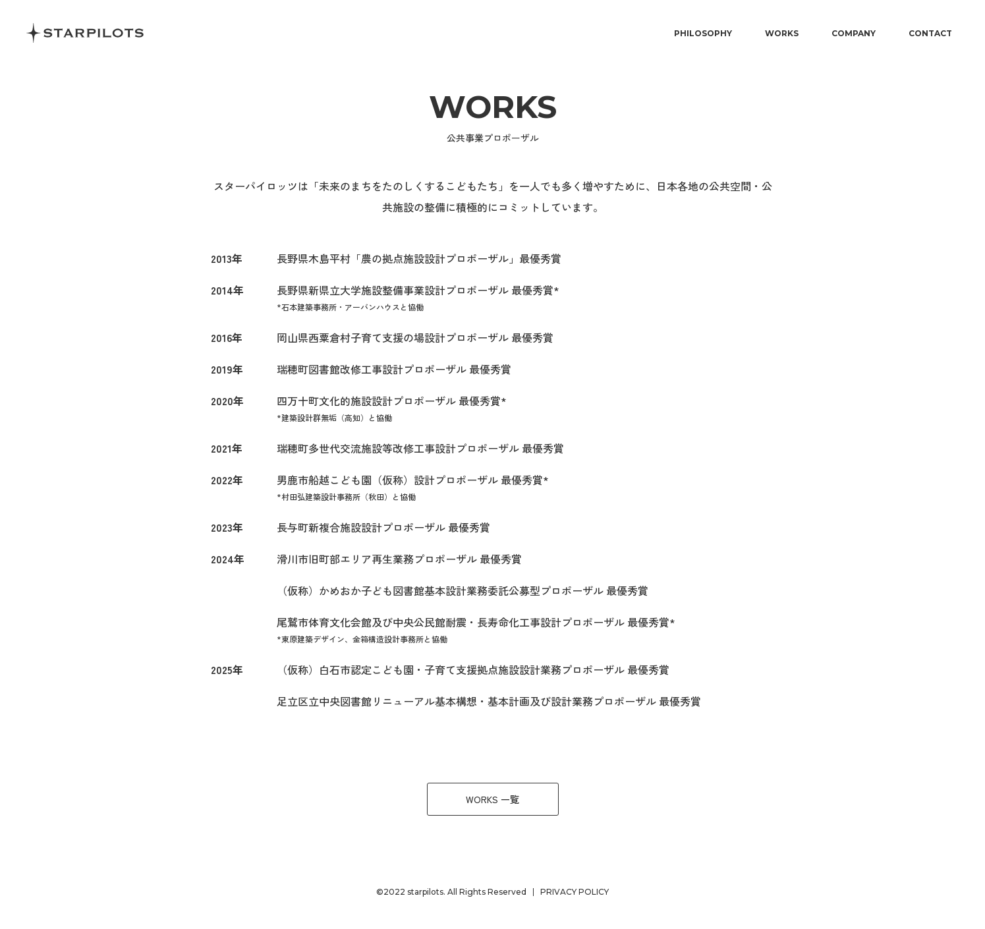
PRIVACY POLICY (574, 892)
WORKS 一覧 (492, 799)
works (493, 107)
